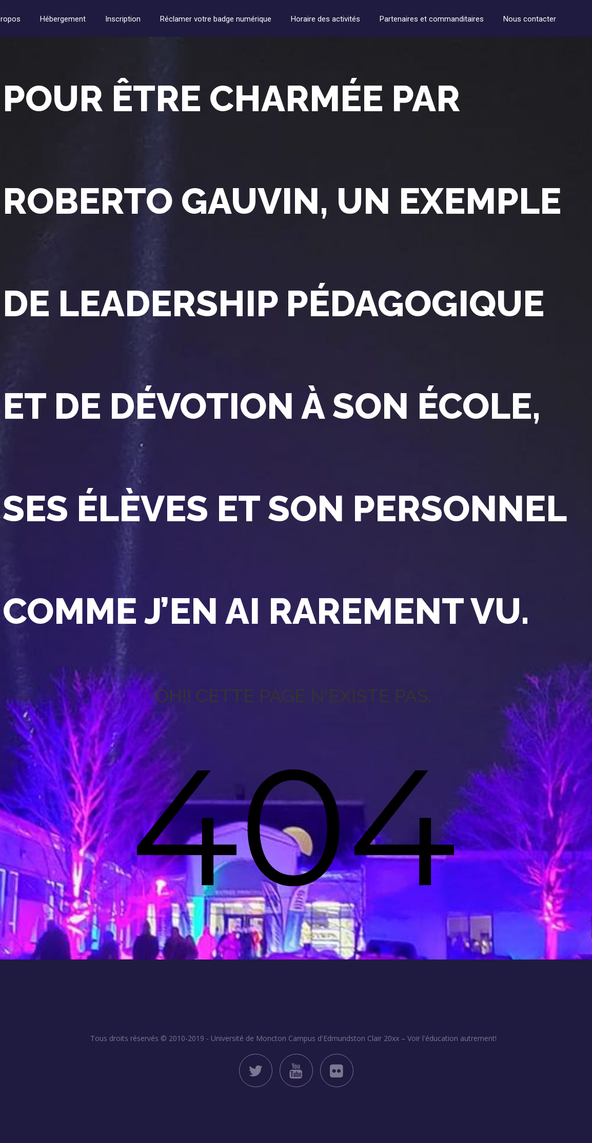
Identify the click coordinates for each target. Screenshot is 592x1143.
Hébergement (63, 19)
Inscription (123, 19)
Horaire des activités (325, 19)
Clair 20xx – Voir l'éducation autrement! (432, 1038)
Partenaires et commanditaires (432, 19)
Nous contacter (529, 19)
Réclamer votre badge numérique (215, 19)
